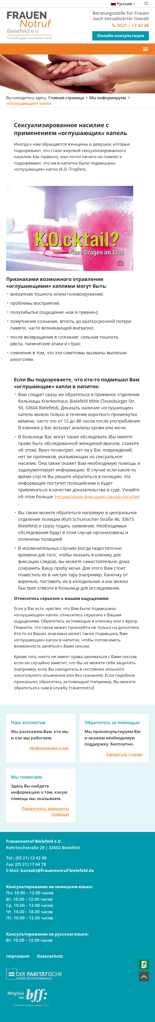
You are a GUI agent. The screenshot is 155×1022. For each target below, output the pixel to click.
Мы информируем (107, 97)
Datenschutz (50, 956)
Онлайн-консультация (120, 35)
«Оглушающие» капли (29, 103)
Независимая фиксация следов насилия (97, 496)
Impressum (18, 956)
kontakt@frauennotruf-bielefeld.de (57, 870)
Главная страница (66, 97)
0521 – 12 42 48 (133, 25)
